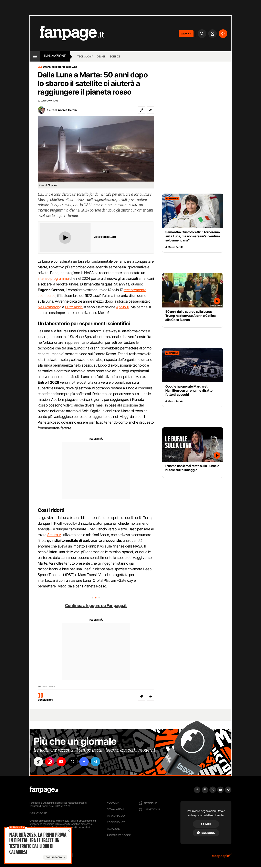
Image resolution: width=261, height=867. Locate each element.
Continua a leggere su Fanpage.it (96, 605)
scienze (115, 56)
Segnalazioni (115, 809)
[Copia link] (141, 110)
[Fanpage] (44, 790)
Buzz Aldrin (74, 307)
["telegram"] (95, 761)
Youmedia (113, 802)
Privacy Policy (116, 815)
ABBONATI (186, 33)
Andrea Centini (67, 110)
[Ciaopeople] (221, 856)
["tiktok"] (38, 761)
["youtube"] (61, 761)
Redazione (113, 828)
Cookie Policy (116, 822)
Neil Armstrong (49, 307)
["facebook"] (84, 761)
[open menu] (35, 56)
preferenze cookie (119, 835)
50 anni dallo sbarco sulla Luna (60, 66)
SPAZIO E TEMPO (46, 686)
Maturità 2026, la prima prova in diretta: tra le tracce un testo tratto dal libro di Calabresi (37, 843)
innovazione (55, 56)
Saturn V (54, 535)
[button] (150, 110)
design (101, 56)
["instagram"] (49, 761)
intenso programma (53, 278)
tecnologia (85, 56)
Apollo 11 (122, 307)
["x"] (72, 761)
